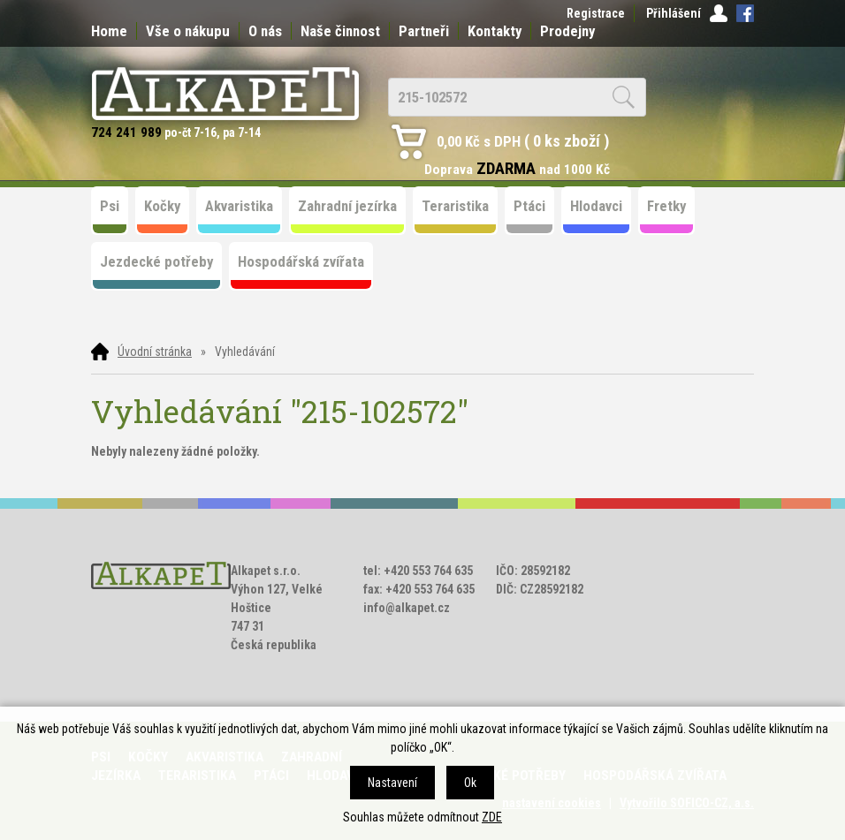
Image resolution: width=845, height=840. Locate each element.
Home (109, 31)
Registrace (596, 13)
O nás (265, 31)
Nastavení (392, 783)
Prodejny (567, 31)
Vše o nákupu (188, 31)
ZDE (492, 817)
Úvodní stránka (155, 351)
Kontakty (494, 31)
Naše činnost (340, 31)
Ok (470, 783)
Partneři (424, 31)
